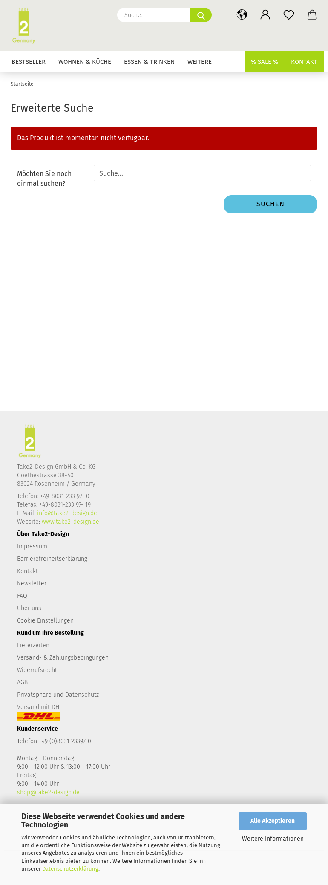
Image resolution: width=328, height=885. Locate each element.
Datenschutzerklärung (70, 868)
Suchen (270, 204)
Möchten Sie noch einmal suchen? (44, 178)
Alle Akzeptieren (272, 820)
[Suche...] (201, 15)
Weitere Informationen (273, 838)
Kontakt (304, 62)
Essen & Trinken (149, 62)
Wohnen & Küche (84, 62)
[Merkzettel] (288, 15)
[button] (241, 15)
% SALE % (264, 62)
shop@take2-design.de (48, 792)
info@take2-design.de (67, 513)
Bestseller (29, 62)
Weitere (199, 62)
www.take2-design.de (70, 521)
